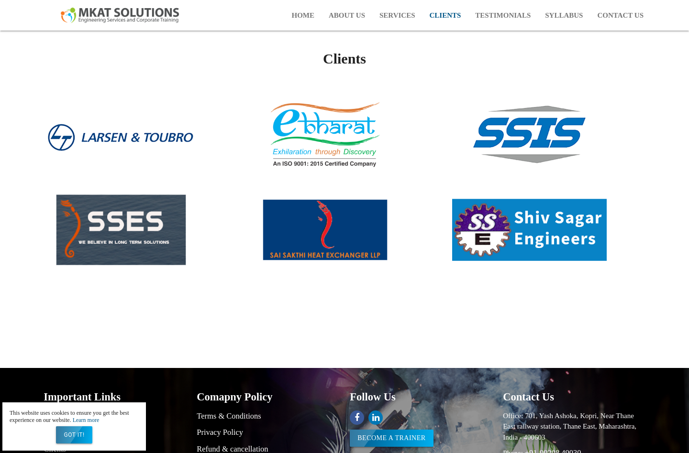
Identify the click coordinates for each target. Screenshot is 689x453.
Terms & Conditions (229, 416)
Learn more (86, 420)
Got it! (74, 434)
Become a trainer (391, 438)
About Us (347, 15)
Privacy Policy (220, 432)
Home (302, 15)
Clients (445, 15)
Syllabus (564, 15)
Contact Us (620, 15)
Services (397, 15)
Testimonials (503, 15)
